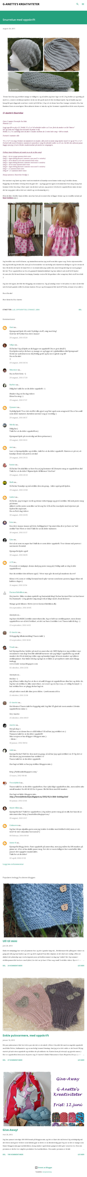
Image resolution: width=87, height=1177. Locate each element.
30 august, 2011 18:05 (18, 555)
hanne (12, 464)
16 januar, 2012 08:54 (18, 743)
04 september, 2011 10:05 (20, 608)
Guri (12, 327)
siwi (11, 447)
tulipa (12, 345)
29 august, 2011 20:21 (19, 457)
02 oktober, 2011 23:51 (19, 668)
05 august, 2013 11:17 (18, 818)
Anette (12, 725)
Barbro (13, 384)
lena (11, 522)
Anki (11, 750)
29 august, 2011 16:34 (19, 363)
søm (37, 309)
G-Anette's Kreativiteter (21, 4)
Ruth (11, 482)
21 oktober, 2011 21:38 (19, 695)
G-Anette (14, 632)
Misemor (13, 370)
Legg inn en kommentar (13, 864)
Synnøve (13, 407)
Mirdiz (12, 424)
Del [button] (80, 309)
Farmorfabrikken (17, 592)
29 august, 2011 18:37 (18, 417)
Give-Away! (10, 1130)
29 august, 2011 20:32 (19, 475)
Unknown (14, 825)
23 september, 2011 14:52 (20, 625)
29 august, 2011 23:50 (19, 490)
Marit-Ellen (14, 808)
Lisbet (12, 497)
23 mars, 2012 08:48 (18, 775)
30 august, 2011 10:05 (19, 515)
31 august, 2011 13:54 (18, 585)
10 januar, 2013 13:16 (18, 801)
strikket (31, 309)
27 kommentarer (15, 1060)
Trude (12, 647)
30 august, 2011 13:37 (18, 532)
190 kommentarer (15, 1154)
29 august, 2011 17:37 (18, 400)
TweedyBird (15, 782)
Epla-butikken (8, 198)
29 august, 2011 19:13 (18, 440)
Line (11, 539)
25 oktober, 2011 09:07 (19, 718)
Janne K (13, 842)
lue (13, 309)
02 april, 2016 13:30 (18, 858)
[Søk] (77, 4)
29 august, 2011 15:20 (18, 337)
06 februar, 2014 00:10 (19, 835)
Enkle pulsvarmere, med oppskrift (26, 1035)
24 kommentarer (15, 966)
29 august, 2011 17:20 (18, 377)
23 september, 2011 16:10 (20, 640)
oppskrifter (21, 309)
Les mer (81, 966)
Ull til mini (10, 941)
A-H (11, 562)
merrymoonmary (47, 1172)
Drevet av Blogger (43, 1167)
